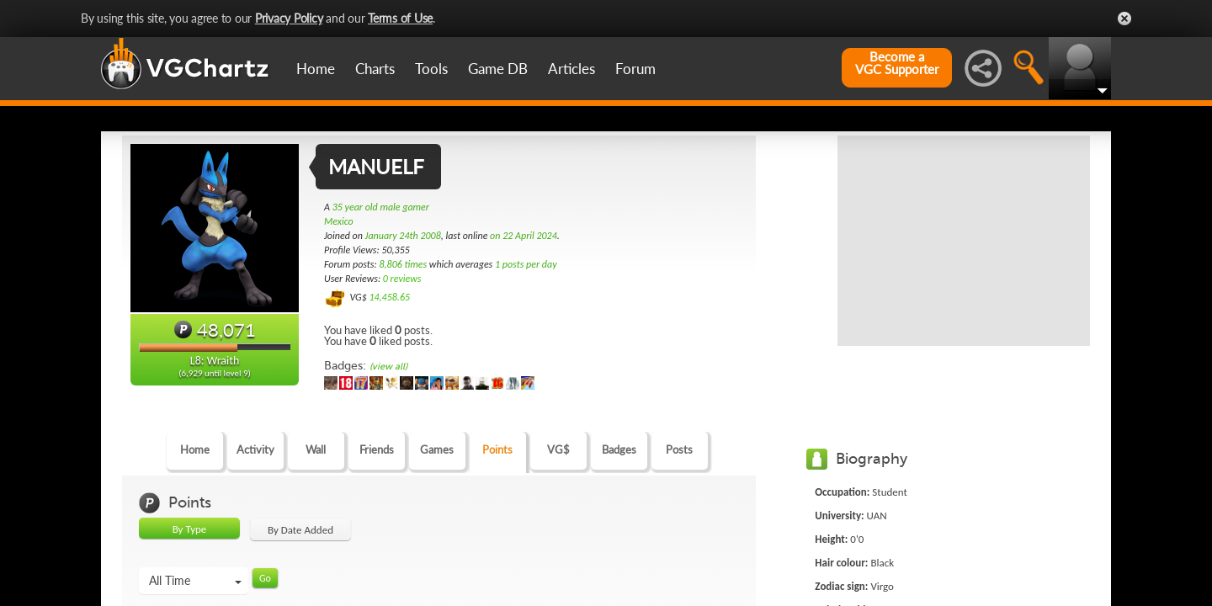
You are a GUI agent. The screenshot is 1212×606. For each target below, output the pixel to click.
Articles (571, 68)
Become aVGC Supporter (896, 63)
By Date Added (300, 530)
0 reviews (402, 278)
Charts (375, 68)
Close (1124, 18)
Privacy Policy (289, 18)
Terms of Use (400, 18)
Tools (431, 68)
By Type (190, 529)
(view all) (388, 366)
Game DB (498, 68)
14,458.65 (389, 297)
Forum (635, 68)
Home (315, 68)
